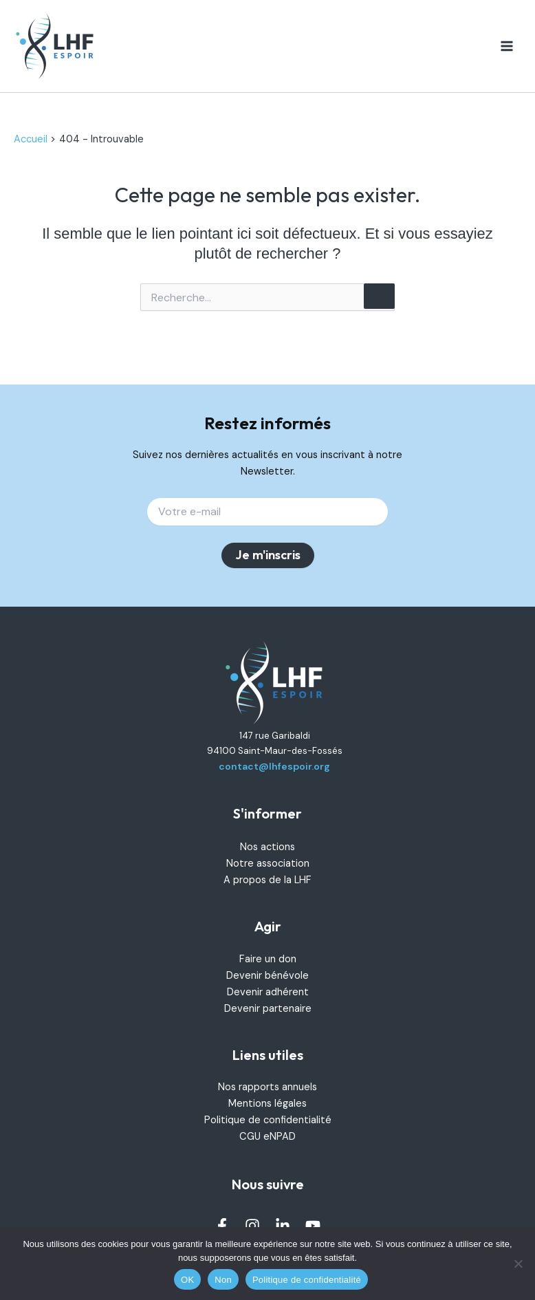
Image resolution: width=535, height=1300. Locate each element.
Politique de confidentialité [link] (267, 1120)
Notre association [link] (267, 863)
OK (187, 1280)
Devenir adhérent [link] (268, 992)
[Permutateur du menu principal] (506, 46)
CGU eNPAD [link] (267, 1136)
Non (223, 1280)
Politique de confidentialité (306, 1280)
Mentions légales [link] (267, 1103)
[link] (55, 46)
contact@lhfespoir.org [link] (274, 766)
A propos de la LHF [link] (267, 880)
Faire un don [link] (267, 959)
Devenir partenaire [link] (268, 1008)
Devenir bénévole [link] (267, 975)
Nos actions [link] (267, 847)
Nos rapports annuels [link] (267, 1087)
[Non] (518, 1263)
